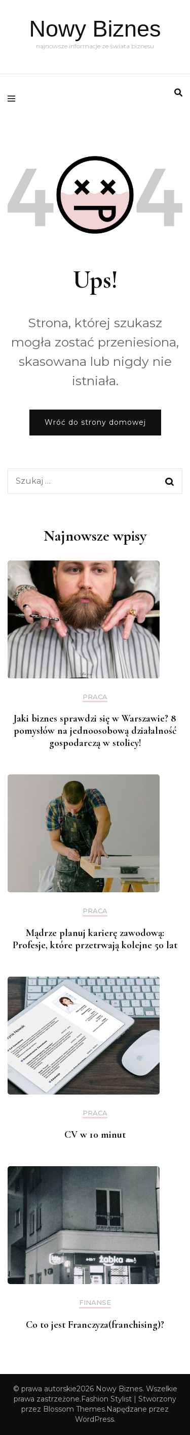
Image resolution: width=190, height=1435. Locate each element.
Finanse (95, 1302)
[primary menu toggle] (14, 98)
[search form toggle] (178, 92)
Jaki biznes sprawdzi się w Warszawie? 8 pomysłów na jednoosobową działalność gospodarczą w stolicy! (95, 730)
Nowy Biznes (95, 29)
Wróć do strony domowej (95, 422)
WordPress (94, 1419)
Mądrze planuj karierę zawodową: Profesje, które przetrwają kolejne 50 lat (95, 939)
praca (95, 697)
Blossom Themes (74, 1409)
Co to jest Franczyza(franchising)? (95, 1325)
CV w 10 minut (95, 1135)
